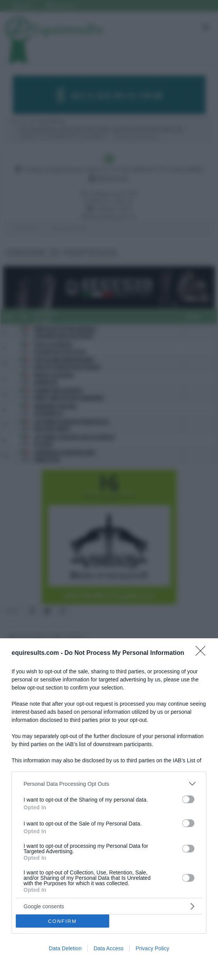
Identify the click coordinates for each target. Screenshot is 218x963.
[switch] (188, 799)
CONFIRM (62, 921)
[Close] (203, 653)
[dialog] (109, 800)
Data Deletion (65, 948)
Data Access (108, 948)
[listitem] (109, 784)
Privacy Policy (152, 948)
